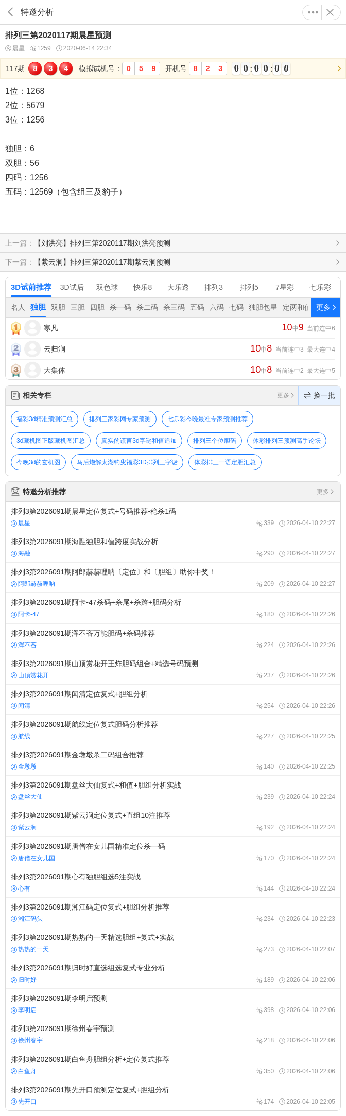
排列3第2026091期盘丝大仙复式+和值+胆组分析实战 (173, 791)
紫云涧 (24, 827)
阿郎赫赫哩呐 (33, 583)
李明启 (24, 1010)
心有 (20, 888)
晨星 (15, 48)
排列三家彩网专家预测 (120, 419)
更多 (313, 12)
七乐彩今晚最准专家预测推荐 (207, 419)
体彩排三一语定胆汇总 (225, 462)
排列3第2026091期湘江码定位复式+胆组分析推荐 (173, 913)
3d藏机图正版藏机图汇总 (50, 440)
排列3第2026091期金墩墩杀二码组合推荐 (173, 760)
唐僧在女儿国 (33, 858)
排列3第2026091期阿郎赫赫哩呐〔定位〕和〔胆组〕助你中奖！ (173, 577)
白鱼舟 (24, 1071)
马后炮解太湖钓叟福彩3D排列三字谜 (127, 462)
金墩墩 (24, 766)
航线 (20, 736)
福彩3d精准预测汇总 (44, 419)
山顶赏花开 (30, 675)
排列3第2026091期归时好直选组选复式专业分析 (173, 973)
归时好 (24, 979)
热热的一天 (30, 949)
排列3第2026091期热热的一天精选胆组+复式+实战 (173, 943)
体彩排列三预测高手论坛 (287, 440)
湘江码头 (27, 918)
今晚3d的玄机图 (38, 462)
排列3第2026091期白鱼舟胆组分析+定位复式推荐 (173, 1065)
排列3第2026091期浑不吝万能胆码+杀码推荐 (173, 639)
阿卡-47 (25, 614)
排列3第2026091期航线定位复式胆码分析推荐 (173, 730)
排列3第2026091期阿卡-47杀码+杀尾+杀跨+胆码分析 (173, 608)
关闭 (330, 12)
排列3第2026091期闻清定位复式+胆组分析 (173, 699)
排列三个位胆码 (214, 440)
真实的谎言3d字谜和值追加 (138, 440)
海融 (20, 553)
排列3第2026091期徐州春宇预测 (173, 1034)
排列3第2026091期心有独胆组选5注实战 (173, 882)
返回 (10, 12)
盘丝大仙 (27, 796)
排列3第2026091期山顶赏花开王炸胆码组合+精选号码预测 (173, 669)
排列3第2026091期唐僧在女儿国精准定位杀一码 (173, 852)
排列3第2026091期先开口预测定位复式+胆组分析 (173, 1095)
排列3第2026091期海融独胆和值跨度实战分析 (173, 547)
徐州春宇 (27, 1040)
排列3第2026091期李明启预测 (173, 1004)
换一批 (319, 395)
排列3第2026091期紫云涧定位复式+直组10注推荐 (173, 821)
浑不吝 (24, 645)
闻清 (20, 705)
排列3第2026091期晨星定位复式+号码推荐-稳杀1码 (173, 517)
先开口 (24, 1101)
